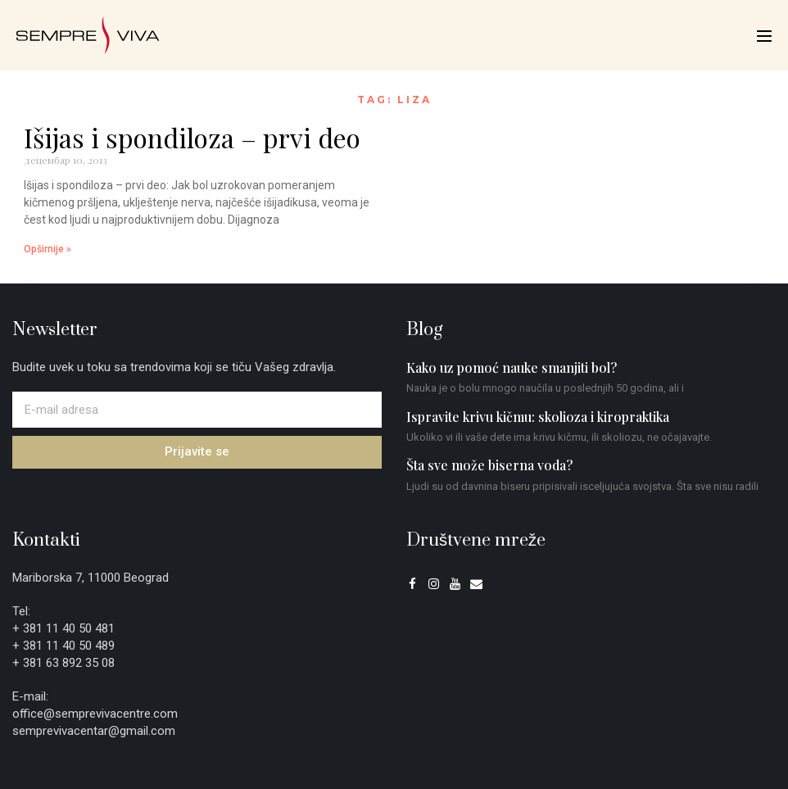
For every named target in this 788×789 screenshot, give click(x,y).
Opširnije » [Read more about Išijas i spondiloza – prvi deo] (47, 249)
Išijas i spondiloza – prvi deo (192, 137)
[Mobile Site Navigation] (764, 36)
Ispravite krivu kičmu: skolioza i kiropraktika (537, 416)
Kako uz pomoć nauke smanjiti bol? (511, 367)
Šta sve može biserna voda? (489, 465)
